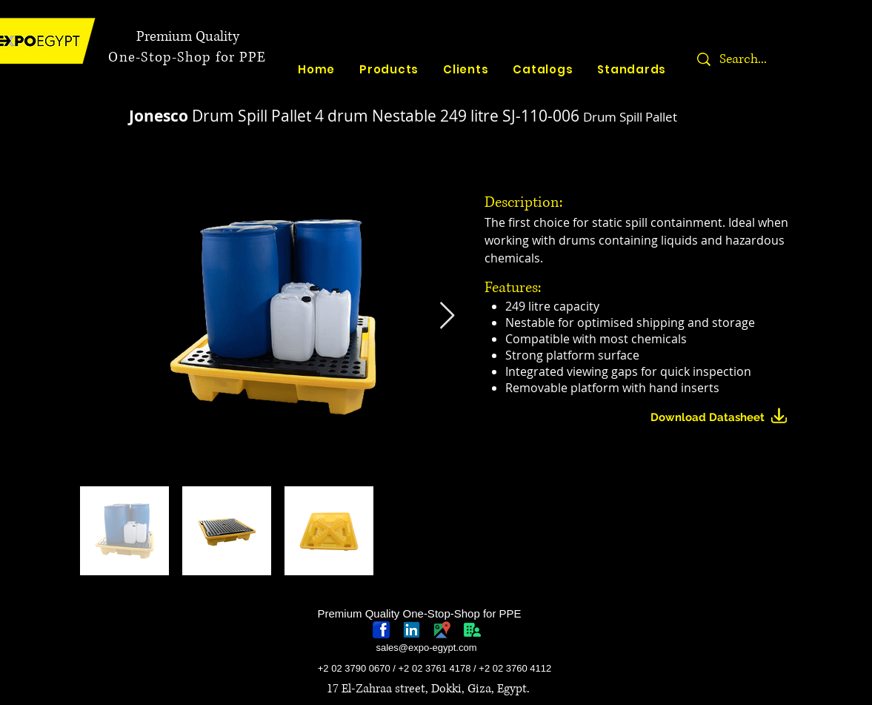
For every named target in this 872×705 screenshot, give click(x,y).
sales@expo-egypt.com (426, 647)
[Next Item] (447, 316)
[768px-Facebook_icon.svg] (381, 629)
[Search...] (789, 59)
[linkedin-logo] (411, 629)
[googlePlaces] (442, 629)
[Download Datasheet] (724, 418)
